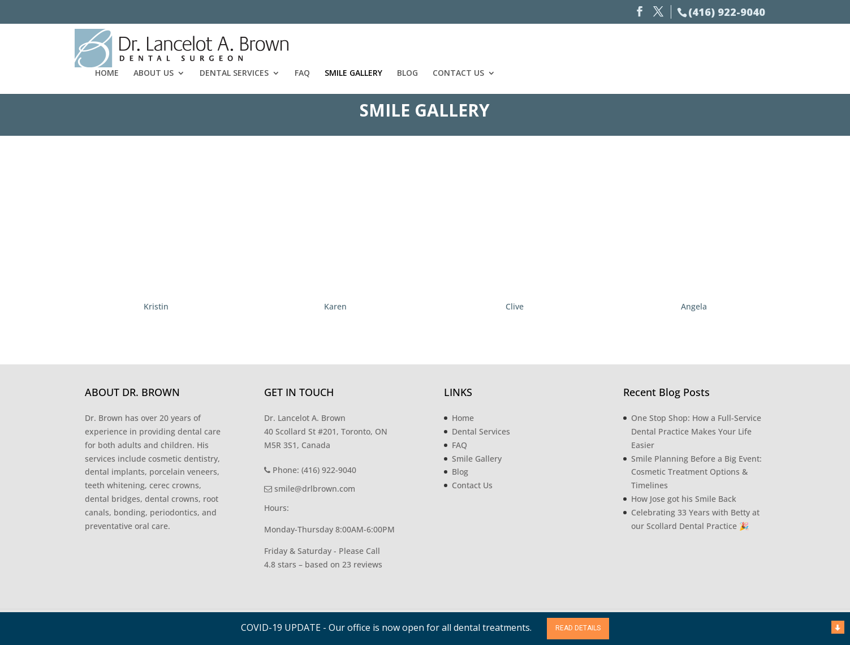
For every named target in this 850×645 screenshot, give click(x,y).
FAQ (582, 46)
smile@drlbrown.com (309, 488)
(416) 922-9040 (726, 12)
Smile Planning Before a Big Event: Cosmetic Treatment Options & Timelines (696, 472)
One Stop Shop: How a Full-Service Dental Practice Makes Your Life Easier (696, 431)
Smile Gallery (634, 46)
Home (387, 46)
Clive (515, 306)
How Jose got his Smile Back (683, 498)
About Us (434, 46)
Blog (688, 46)
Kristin (156, 306)
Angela (694, 306)
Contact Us (739, 46)
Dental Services (514, 46)
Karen (335, 306)
